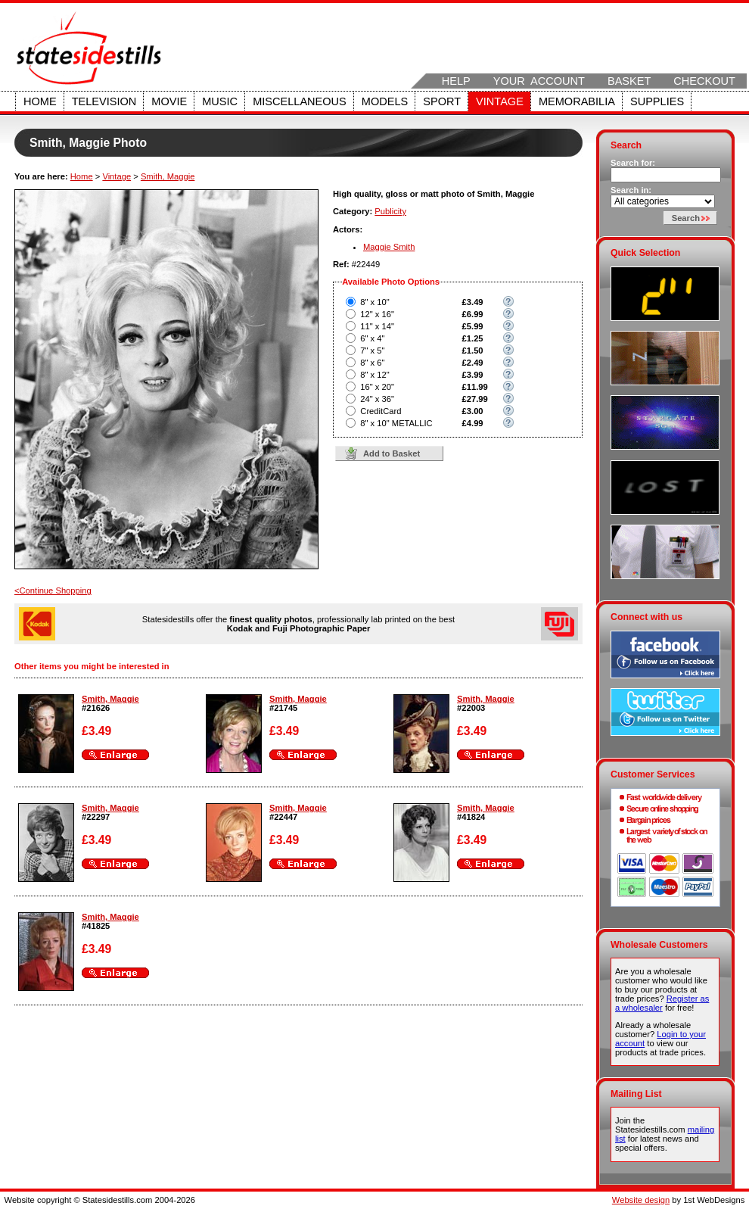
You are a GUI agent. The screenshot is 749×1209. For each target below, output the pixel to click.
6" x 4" (372, 338)
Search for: (633, 162)
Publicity (390, 211)
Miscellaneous (300, 101)
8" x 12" (374, 374)
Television (104, 101)
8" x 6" (372, 362)
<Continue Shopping (53, 590)
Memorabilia (577, 101)
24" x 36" (377, 399)
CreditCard (380, 411)
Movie (169, 101)
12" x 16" (377, 314)
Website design (641, 1199)
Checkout (704, 81)
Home (40, 101)
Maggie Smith (389, 246)
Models (385, 101)
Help (456, 81)
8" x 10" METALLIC (396, 423)
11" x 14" (377, 326)
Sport (442, 101)
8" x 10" (374, 302)
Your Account (539, 81)
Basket (629, 81)
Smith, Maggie (168, 176)
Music (220, 101)
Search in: (631, 190)
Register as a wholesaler (662, 1003)
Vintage (500, 101)
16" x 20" (377, 386)
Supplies (657, 101)
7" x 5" (372, 350)
